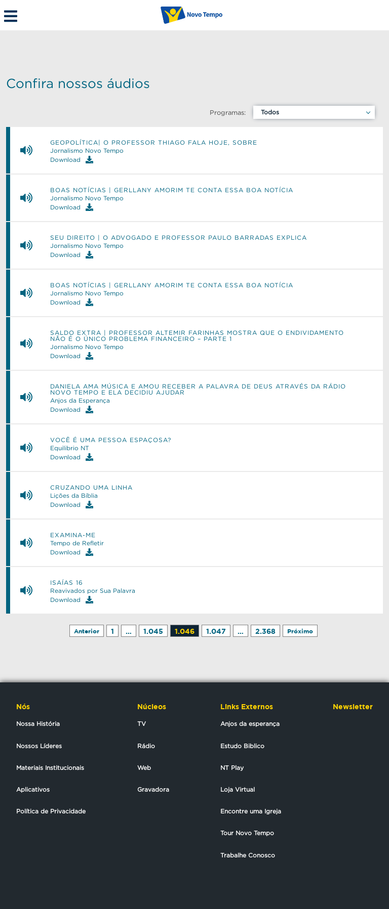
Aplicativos (33, 789)
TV (141, 723)
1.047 (216, 631)
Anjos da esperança (250, 723)
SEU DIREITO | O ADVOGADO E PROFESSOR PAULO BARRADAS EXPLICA (178, 238)
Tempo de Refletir (77, 543)
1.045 (153, 631)
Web (144, 767)
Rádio (146, 746)
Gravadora (153, 789)
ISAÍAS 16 (66, 583)
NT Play (232, 767)
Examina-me (73, 535)
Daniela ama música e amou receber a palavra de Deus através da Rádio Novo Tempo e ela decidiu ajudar (198, 389)
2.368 (265, 631)
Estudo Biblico (242, 746)
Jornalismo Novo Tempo (87, 150)
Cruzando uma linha (91, 488)
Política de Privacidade (51, 811)
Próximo (300, 631)
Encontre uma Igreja (250, 811)
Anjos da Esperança (80, 400)
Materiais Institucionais (50, 767)
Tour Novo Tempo (247, 833)
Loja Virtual (237, 789)
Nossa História (38, 723)
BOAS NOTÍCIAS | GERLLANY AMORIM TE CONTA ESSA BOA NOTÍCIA (171, 190)
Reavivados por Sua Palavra (92, 590)
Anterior (86, 631)
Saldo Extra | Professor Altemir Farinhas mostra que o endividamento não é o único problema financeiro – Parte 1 (197, 336)
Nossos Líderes (39, 746)
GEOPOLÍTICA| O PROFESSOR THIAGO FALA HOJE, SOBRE (153, 143)
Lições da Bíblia (74, 495)
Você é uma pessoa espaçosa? (110, 440)
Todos (270, 112)
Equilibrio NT (69, 448)
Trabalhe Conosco (247, 855)
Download (71, 159)
